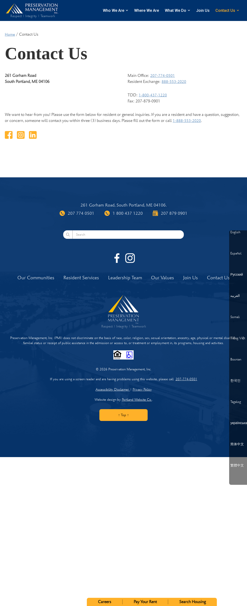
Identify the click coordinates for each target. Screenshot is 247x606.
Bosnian (235, 359)
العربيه (235, 296)
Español (235, 253)
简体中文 (237, 444)
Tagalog (235, 402)
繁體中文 (237, 465)
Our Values (162, 278)
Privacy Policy (142, 389)
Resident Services (81, 278)
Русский (236, 275)
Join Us (203, 10)
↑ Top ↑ (123, 415)
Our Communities (35, 278)
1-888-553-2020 (187, 120)
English (235, 232)
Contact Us (225, 10)
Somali (235, 317)
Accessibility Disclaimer (113, 389)
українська (238, 423)
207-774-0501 (162, 75)
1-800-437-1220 (153, 95)
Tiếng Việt (237, 338)
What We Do (175, 10)
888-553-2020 (174, 81)
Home (10, 34)
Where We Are (146, 10)
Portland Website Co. (137, 400)
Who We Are (113, 10)
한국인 (235, 381)
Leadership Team (125, 278)
